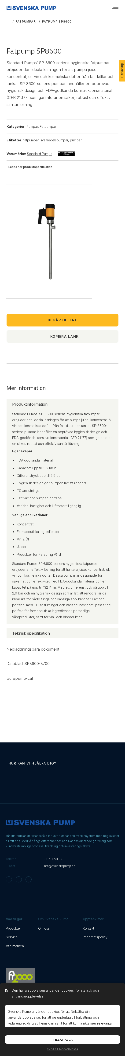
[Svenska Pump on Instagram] (9, 879)
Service (12, 937)
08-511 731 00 (53, 859)
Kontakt (88, 928)
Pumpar (32, 126)
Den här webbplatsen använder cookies (43, 990)
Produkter (13, 928)
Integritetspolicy (95, 937)
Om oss (44, 928)
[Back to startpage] (31, 8)
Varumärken (15, 946)
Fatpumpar (26, 21)
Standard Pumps (51, 153)
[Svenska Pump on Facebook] (19, 879)
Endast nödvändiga (62, 1049)
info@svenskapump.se (59, 866)
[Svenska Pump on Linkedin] (29, 879)
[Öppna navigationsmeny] (115, 8)
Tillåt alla (63, 1039)
